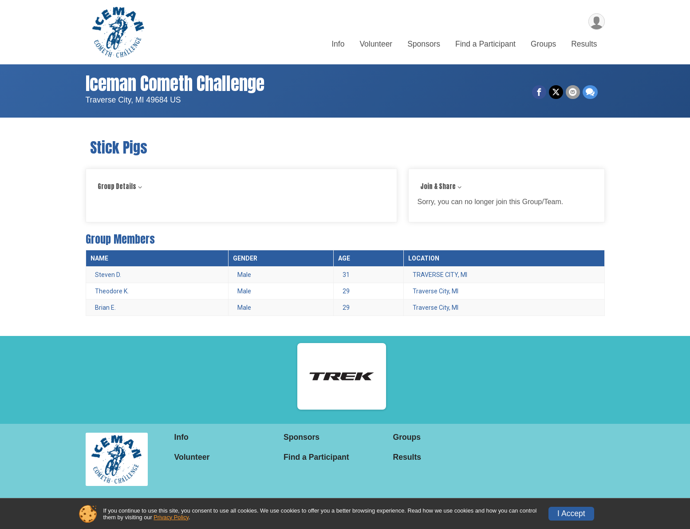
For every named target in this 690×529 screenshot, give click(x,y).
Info (337, 43)
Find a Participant (485, 43)
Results (584, 43)
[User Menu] (596, 21)
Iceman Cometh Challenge (175, 83)
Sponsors (423, 43)
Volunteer (375, 43)
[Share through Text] (590, 92)
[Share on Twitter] (556, 92)
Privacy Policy (171, 517)
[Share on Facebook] (539, 92)
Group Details (117, 186)
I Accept (571, 513)
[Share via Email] (573, 92)
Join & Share (438, 186)
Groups (543, 43)
